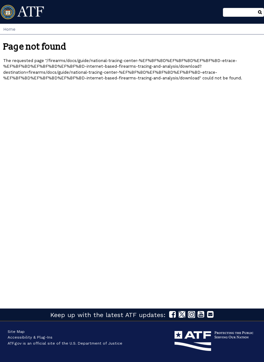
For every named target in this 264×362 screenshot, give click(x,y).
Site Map (16, 331)
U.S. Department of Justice (96, 343)
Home (9, 29)
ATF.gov (14, 343)
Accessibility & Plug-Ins (30, 337)
